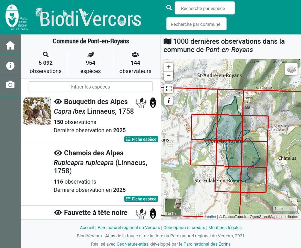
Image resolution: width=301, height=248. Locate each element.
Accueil (87, 227)
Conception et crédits (184, 227)
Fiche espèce (141, 139)
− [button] (169, 76)
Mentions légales (225, 227)
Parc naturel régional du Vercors (128, 227)
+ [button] (169, 67)
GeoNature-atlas (132, 244)
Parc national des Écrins (207, 244)
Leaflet (210, 217)
